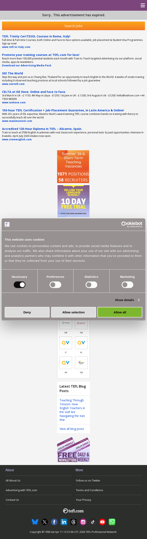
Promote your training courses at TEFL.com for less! (40, 55)
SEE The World (12, 73)
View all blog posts (72, 429)
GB (65, 332)
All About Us (13, 480)
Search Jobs (73, 26)
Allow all (120, 312)
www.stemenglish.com (17, 139)
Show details (124, 299)
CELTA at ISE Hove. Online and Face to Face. (34, 92)
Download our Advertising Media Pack (26, 65)
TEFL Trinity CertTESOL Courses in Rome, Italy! (36, 36)
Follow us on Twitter (88, 480)
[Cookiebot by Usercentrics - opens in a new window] (124, 224)
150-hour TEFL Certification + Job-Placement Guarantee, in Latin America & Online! (63, 110)
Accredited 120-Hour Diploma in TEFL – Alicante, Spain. (42, 129)
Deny (27, 312)
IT (66, 352)
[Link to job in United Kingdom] (65, 322)
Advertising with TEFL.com (21, 490)
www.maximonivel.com (17, 121)
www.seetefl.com (13, 84)
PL (81, 352)
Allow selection (73, 312)
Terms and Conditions (89, 490)
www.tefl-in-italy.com (16, 47)
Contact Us (12, 500)
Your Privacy (83, 500)
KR (66, 372)
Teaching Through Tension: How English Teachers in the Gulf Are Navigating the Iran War (72, 410)
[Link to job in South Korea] (65, 362)
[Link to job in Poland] (81, 342)
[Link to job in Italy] (65, 342)
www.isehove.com (14, 102)
